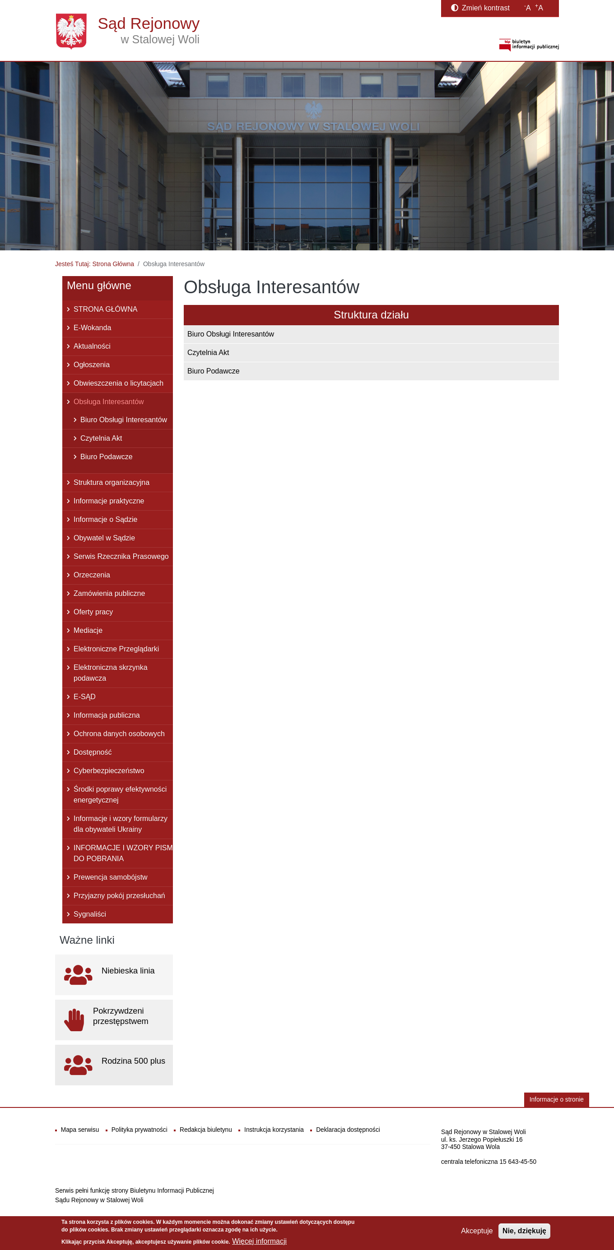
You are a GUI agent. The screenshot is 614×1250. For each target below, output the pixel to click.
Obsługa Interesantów (109, 402)
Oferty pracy (93, 612)
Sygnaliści (90, 914)
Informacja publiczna (107, 715)
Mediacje (88, 630)
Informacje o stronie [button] (557, 1099)
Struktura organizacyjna (111, 482)
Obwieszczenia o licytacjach (118, 383)
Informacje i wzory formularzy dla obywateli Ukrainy (120, 824)
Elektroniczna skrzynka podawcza (111, 673)
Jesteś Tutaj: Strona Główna (94, 264)
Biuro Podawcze (213, 371)
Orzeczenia (92, 575)
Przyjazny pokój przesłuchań (119, 895)
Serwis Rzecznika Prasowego (121, 556)
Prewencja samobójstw (111, 877)
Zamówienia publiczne (109, 593)
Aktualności (92, 346)
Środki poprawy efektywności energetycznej (120, 794)
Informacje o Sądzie (105, 519)
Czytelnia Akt (208, 352)
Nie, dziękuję (524, 1231)
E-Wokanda (92, 328)
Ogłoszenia (92, 365)
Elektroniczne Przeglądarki (116, 649)
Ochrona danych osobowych (119, 734)
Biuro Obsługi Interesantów (230, 334)
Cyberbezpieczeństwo (109, 771)
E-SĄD (85, 697)
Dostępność (93, 752)
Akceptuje (477, 1231)
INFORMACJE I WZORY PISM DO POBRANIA (123, 853)
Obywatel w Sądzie (104, 538)
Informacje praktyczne (109, 501)
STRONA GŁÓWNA (105, 309)
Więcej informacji (259, 1241)
